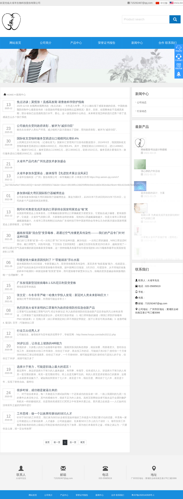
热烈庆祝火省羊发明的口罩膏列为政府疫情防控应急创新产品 (56, 322)
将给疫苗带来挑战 (26, 293)
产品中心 (76, 42)
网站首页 (15, 42)
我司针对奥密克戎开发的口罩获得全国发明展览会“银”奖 (52, 224)
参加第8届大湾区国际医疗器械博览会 (41, 202)
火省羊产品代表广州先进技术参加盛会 (41, 165)
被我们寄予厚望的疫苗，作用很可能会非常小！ (42, 305)
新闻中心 (137, 42)
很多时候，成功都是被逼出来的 (37, 404)
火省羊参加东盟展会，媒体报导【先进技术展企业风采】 (53, 185)
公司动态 (141, 102)
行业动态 (141, 111)
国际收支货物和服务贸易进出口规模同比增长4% (48, 153)
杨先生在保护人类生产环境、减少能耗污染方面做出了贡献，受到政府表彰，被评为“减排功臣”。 (67, 136)
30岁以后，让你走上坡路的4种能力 (39, 358)
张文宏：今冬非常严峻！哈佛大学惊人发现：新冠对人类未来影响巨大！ (63, 301)
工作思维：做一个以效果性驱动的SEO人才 (44, 428)
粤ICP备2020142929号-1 (143, 495)
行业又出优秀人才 (28, 337)
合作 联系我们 (168, 42)
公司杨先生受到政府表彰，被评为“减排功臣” (45, 132)
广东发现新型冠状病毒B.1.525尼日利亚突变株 (46, 289)
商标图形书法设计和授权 (154, 156)
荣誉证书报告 (106, 42)
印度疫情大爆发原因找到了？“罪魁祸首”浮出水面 (48, 274)
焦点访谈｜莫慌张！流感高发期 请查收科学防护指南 (50, 102)
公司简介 (45, 42)
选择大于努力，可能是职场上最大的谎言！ (44, 381)
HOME (10, 94)
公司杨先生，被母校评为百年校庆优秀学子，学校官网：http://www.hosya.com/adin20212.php (66, 341)
